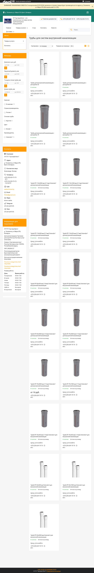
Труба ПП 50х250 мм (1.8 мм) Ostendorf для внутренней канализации (44, 284)
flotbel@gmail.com (9, 195)
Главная (8, 28)
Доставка (9, 31)
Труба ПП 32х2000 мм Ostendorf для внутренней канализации (42, 536)
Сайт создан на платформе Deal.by (47, 569)
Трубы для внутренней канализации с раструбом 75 (42, 134)
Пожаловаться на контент (54, 571)
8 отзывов (87, 1)
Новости (53, 28)
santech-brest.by (9, 189)
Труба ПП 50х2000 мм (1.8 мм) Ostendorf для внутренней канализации (43, 335)
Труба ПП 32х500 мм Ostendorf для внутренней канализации (41, 486)
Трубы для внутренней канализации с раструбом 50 (74, 83)
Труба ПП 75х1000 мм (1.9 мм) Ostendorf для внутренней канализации (75, 385)
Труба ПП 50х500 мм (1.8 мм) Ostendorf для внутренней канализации (76, 284)
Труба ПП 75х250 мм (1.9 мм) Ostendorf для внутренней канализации (44, 435)
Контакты (44, 28)
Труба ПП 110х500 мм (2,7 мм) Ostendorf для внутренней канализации (43, 234)
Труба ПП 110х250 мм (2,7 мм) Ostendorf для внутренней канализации (75, 234)
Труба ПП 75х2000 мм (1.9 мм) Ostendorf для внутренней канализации (75, 335)
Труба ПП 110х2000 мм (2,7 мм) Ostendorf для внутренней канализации (43, 184)
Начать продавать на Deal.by (23, 1)
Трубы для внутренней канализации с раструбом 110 (74, 134)
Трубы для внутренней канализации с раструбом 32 (42, 83)
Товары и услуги (21, 28)
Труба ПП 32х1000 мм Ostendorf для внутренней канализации (74, 486)
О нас (34, 28)
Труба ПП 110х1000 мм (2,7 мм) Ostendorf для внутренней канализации (75, 184)
